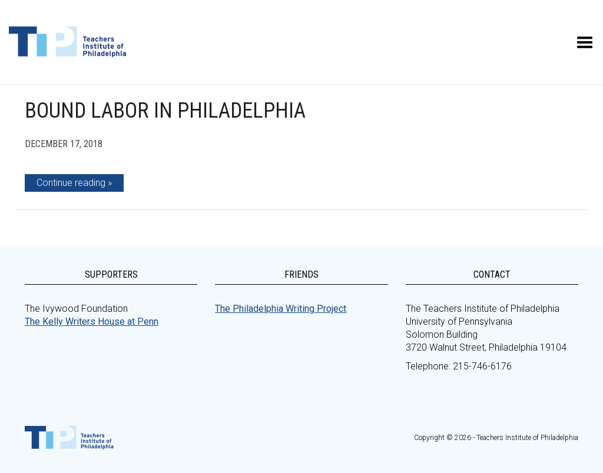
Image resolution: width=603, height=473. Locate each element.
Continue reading (71, 182)
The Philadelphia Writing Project (280, 308)
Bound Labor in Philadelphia (165, 110)
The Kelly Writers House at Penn (91, 321)
